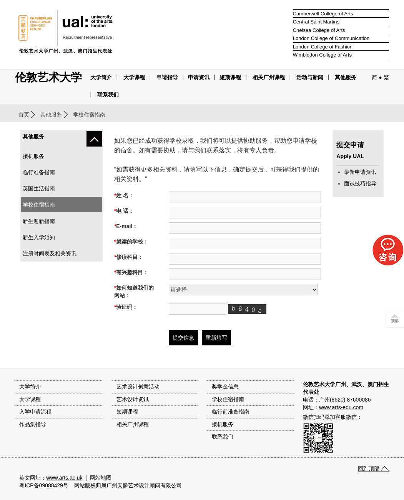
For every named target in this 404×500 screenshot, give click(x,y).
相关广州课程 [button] (269, 77)
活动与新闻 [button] (309, 77)
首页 (23, 115)
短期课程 (230, 77)
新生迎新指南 (39, 221)
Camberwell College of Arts (323, 14)
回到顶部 (368, 468)
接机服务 (33, 156)
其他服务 (345, 77)
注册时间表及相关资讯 (49, 253)
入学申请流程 (35, 411)
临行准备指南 (39, 172)
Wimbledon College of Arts (322, 55)
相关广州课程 (132, 424)
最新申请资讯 (360, 172)
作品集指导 (32, 424)
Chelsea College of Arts (319, 30)
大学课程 (134, 77)
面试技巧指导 (360, 183)
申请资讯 (198, 77)
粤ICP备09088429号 (43, 485)
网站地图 (100, 478)
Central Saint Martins (316, 22)
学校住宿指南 (39, 205)
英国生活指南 (39, 188)
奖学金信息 (225, 386)
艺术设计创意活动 (138, 386)
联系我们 (108, 95)
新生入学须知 (39, 237)
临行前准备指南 (230, 411)
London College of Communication (331, 38)
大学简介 (101, 77)
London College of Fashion (322, 47)
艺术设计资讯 (132, 399)
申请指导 (167, 77)
